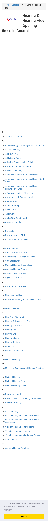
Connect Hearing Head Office (18, 265)
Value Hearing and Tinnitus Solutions (22, 416)
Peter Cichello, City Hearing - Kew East (23, 398)
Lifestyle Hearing (12, 359)
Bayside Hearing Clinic (15, 235)
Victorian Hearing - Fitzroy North (19, 427)
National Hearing (12, 377)
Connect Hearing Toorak (16, 269)
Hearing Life (10, 334)
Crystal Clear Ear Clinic (15, 273)
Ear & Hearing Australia (15, 286)
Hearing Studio (12, 338)
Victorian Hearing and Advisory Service (22, 435)
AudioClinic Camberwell (16, 218)
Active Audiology (12, 150)
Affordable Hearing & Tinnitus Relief (21, 175)
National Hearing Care (15, 381)
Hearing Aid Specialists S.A (17, 321)
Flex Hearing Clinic (13, 295)
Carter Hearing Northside (16, 252)
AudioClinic (10, 214)
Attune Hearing (12, 206)
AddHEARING (11, 154)
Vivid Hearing (11, 439)
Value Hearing (11, 411)
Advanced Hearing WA (15, 171)
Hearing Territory (12, 342)
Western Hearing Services (17, 448)
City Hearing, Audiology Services (20, 257)
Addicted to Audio (13, 158)
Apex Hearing (11, 201)
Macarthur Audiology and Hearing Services (24, 368)
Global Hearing (12, 308)
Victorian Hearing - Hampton (18, 431)
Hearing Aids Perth (13, 325)
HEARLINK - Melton (14, 350)
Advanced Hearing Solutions (18, 166)
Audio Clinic (10, 210)
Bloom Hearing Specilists (16, 239)
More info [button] (8, 510)
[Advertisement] (24, 59)
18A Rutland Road (13, 137)
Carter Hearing (12, 248)
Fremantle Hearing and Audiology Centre (23, 299)
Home (6, 5)
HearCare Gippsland (14, 317)
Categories (17, 5)
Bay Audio (9, 231)
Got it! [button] (24, 516)
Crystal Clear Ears (13, 278)
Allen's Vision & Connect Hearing (20, 197)
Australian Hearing (13, 222)
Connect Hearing (12, 261)
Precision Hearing (13, 403)
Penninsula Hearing (14, 394)
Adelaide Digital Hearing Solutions (20, 162)
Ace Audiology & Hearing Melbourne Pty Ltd (25, 145)
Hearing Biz (10, 330)
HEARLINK (10, 346)
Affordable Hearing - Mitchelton (19, 193)
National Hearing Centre (16, 385)
